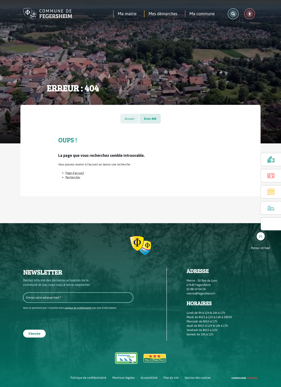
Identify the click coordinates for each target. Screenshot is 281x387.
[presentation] (50, 319)
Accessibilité (149, 377)
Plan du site (171, 377)
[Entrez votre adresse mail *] (78, 297)
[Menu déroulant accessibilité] (249, 13)
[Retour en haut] (260, 240)
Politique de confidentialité (88, 377)
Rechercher (72, 177)
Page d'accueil (74, 173)
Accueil (129, 118)
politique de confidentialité (78, 308)
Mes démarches (163, 13)
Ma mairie (127, 13)
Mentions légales (123, 377)
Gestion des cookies (198, 377)
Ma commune (202, 13)
